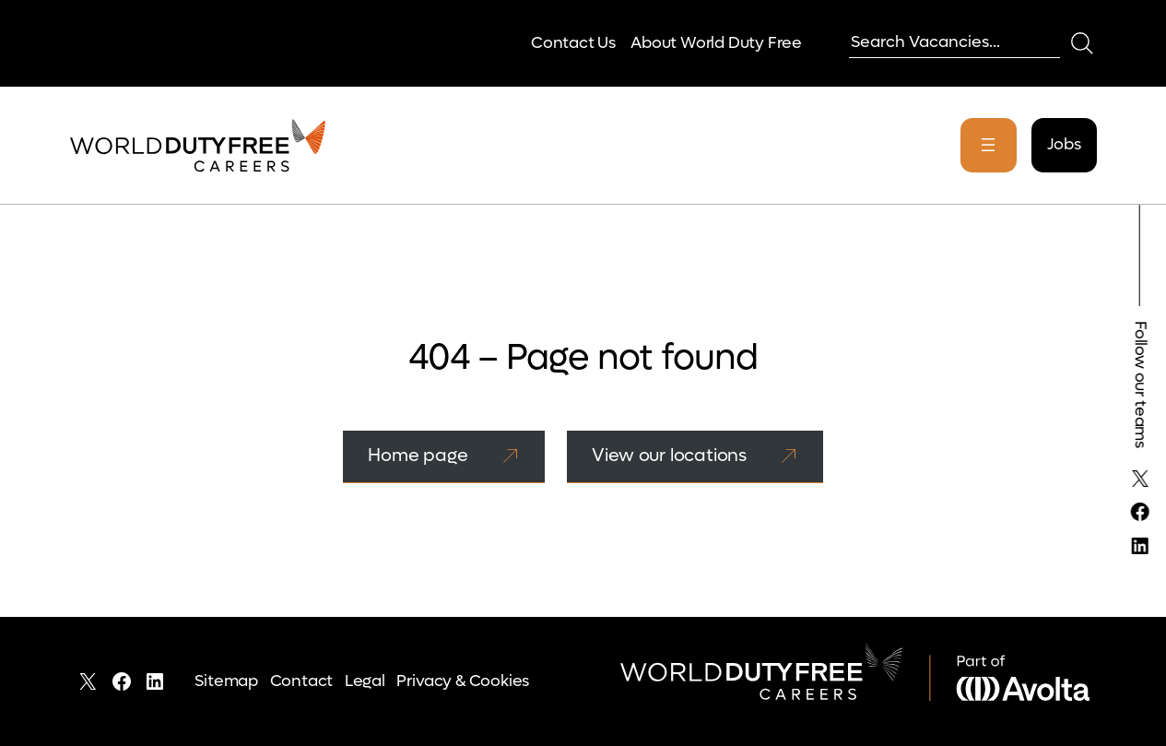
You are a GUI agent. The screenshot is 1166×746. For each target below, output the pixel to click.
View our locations (669, 455)
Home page (417, 455)
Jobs (1063, 144)
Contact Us (573, 42)
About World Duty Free (716, 42)
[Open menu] (988, 145)
